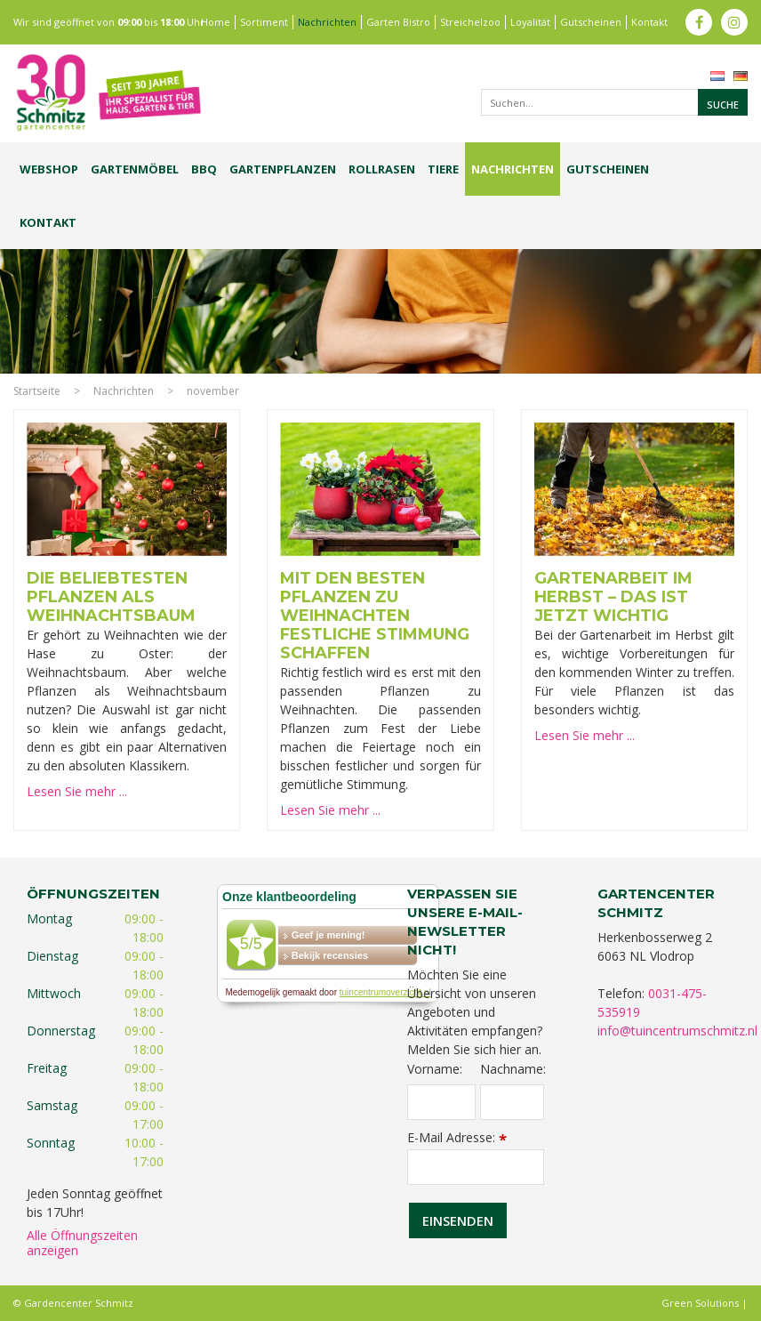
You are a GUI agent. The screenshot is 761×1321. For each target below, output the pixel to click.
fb (698, 22)
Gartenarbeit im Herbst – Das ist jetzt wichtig (613, 596)
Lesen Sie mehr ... (77, 791)
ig (734, 22)
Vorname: (434, 1069)
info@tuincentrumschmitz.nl (677, 1030)
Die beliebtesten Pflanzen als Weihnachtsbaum (111, 596)
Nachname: (512, 1069)
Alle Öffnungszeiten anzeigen (82, 1243)
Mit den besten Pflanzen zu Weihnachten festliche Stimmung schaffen (374, 615)
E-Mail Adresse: (457, 1137)
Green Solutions (700, 1302)
